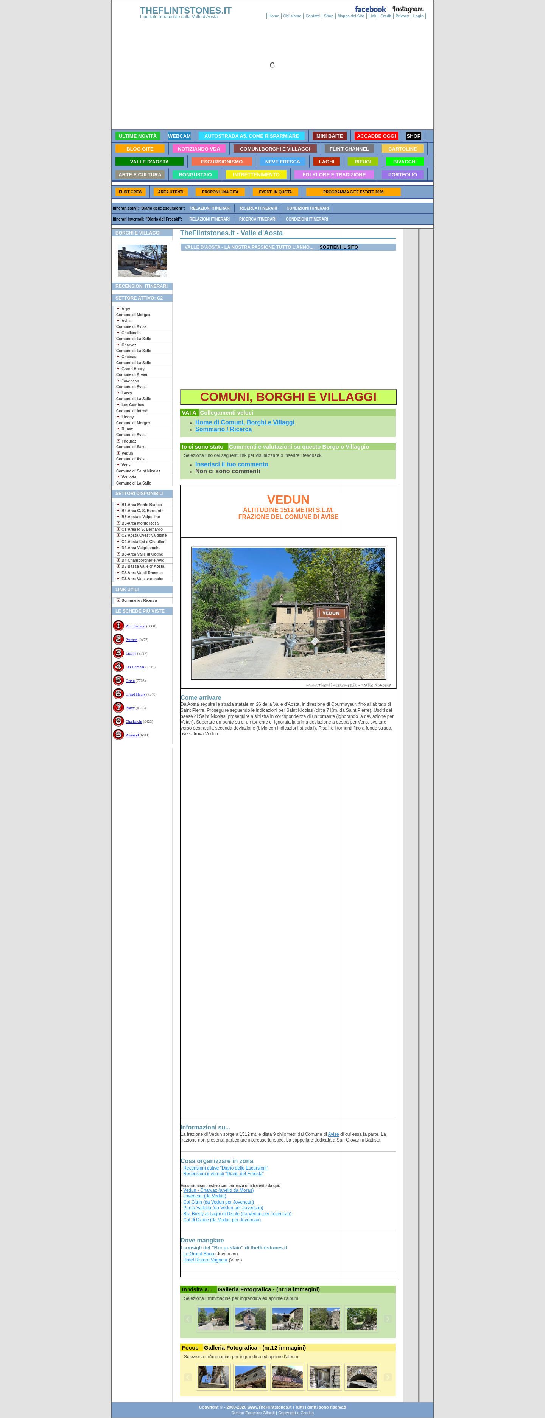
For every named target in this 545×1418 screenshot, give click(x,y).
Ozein (130, 681)
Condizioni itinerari (308, 208)
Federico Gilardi (260, 1412)
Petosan (131, 640)
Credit (385, 16)
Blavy (130, 708)
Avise (333, 1134)
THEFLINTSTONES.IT (186, 10)
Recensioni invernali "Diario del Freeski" (223, 1173)
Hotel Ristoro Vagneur (205, 1260)
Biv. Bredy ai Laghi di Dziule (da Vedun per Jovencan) (237, 1213)
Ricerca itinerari (258, 208)
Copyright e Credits (296, 1412)
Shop (328, 16)
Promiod (132, 735)
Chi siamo (292, 16)
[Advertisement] (139, 772)
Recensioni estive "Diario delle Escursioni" (225, 1168)
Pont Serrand (135, 626)
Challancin (134, 721)
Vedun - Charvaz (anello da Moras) (218, 1190)
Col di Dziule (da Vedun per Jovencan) (222, 1219)
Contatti (312, 16)
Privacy (402, 16)
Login (418, 16)
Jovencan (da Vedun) (204, 1196)
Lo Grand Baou (198, 1253)
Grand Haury (135, 694)
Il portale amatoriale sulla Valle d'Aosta (179, 16)
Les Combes (135, 667)
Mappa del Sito (351, 16)
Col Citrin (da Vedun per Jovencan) (218, 1202)
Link (373, 16)
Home (274, 16)
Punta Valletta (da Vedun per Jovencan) (223, 1207)
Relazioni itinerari (210, 208)
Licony (131, 653)
